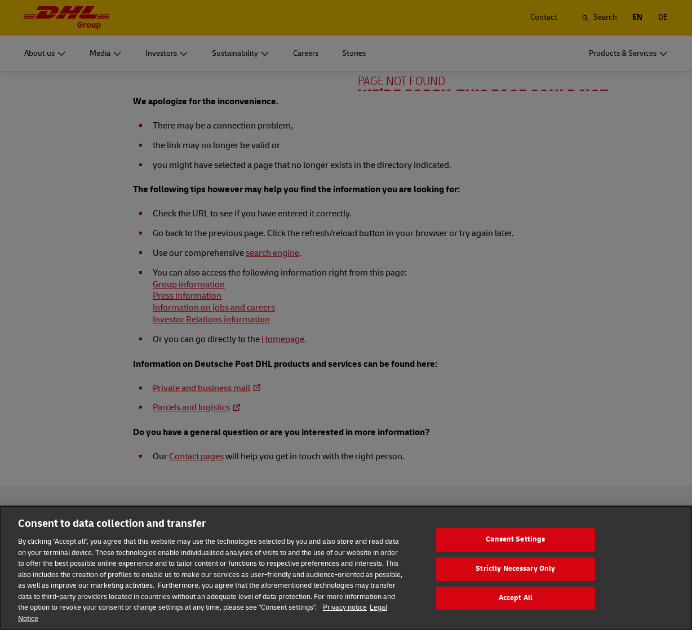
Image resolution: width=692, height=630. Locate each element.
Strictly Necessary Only (515, 591)
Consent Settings (515, 562)
